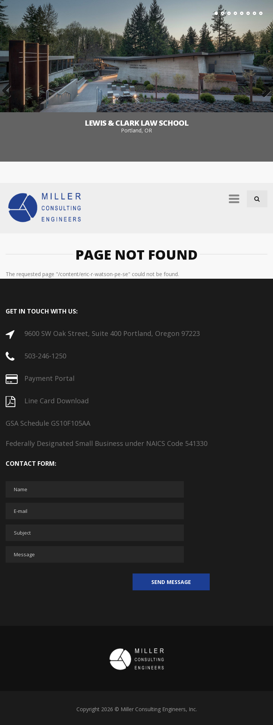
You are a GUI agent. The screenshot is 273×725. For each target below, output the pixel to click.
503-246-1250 (45, 355)
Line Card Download (56, 400)
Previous (9, 91)
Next (263, 91)
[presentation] (62, 582)
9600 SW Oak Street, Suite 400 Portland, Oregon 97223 (112, 333)
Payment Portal (49, 378)
